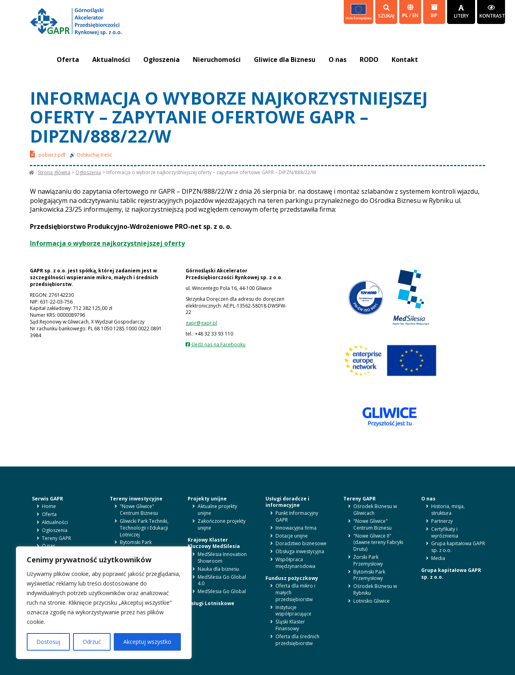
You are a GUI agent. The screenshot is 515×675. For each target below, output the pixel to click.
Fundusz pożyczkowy (291, 578)
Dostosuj (48, 641)
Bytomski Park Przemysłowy (136, 545)
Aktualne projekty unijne (217, 509)
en (415, 15)
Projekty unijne (207, 498)
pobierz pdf (47, 154)
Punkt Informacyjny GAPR (296, 516)
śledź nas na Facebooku (218, 344)
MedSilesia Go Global (222, 591)
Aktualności (112, 59)
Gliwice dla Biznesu (286, 59)
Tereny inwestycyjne (136, 498)
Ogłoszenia (162, 59)
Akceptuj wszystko (147, 641)
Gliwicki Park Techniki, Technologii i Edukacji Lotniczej (144, 528)
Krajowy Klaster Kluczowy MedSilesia (214, 543)
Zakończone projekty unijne (222, 524)
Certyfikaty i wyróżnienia (444, 532)
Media (438, 558)
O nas (340, 59)
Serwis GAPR (47, 498)
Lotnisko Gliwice (371, 601)
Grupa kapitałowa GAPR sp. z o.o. (458, 547)
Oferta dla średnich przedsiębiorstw (297, 640)
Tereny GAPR (56, 538)
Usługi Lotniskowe (211, 603)
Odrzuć (92, 641)
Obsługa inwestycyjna (299, 551)
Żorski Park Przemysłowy (368, 560)
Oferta (68, 59)
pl (405, 15)
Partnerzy (442, 521)
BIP (434, 11)
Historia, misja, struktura (448, 509)
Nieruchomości (218, 59)
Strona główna (54, 172)
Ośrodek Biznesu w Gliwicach (375, 509)
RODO (371, 59)
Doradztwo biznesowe (301, 543)
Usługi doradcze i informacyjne (287, 502)
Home (49, 506)
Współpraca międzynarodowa (295, 563)
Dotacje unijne (291, 535)
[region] (104, 602)
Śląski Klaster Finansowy (290, 625)
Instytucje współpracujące (293, 610)
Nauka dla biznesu (218, 569)
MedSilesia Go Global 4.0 (222, 580)
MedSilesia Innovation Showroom (222, 557)
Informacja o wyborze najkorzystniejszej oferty (107, 243)
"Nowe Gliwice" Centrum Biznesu (139, 509)
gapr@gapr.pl (201, 323)
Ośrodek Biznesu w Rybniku (375, 589)
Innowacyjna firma (296, 527)
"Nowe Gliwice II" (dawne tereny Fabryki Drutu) (378, 542)
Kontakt (407, 59)
